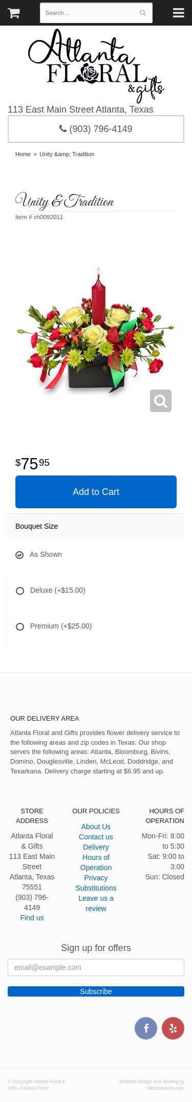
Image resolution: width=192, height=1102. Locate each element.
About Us (96, 827)
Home (23, 154)
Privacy (96, 878)
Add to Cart (96, 492)
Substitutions (95, 888)
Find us (32, 918)
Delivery (96, 847)
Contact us (96, 837)
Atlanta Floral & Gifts (96, 66)
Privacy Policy (34, 1088)
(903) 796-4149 (95, 129)
